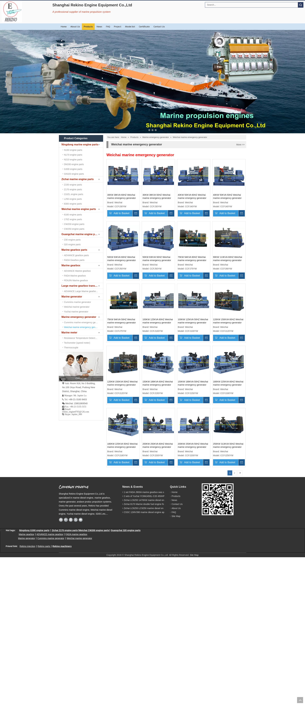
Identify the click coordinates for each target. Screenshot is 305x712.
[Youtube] (81, 666)
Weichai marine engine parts (78, 156)
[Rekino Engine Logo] (12, 11)
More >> (240, 144)
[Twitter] (76, 666)
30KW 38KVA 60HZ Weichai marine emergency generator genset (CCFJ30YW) (121, 200)
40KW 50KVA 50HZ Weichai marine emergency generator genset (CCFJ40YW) (121, 265)
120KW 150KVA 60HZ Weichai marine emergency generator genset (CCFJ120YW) (195, 396)
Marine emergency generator (78, 191)
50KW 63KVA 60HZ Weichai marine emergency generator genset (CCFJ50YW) (158, 265)
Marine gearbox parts (74, 168)
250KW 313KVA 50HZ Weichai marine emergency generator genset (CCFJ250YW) (159, 592)
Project (117, 26)
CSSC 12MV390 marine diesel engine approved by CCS (151, 659)
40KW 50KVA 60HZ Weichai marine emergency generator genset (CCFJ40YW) (194, 200)
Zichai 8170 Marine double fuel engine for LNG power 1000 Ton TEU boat (160, 651)
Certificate (144, 26)
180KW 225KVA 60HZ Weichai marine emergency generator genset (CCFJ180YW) (122, 527)
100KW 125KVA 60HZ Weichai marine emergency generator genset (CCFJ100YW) (122, 396)
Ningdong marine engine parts (79, 144)
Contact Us (159, 26)
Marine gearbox (70, 174)
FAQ (108, 26)
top (300, 700)
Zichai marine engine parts (77, 150)
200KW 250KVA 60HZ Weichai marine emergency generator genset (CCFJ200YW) (195, 527)
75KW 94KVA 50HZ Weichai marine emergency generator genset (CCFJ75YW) (194, 331)
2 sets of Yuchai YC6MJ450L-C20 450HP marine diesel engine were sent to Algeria (165, 643)
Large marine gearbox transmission (82, 179)
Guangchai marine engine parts (80, 162)
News (99, 26)
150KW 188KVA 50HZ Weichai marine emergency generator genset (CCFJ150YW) (195, 461)
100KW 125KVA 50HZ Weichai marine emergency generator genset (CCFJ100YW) (159, 396)
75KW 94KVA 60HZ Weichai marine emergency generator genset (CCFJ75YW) (121, 331)
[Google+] (66, 666)
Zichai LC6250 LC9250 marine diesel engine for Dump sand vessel (157, 655)
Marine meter (69, 197)
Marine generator (71, 185)
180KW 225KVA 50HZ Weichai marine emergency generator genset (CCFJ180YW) (159, 527)
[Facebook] (61, 666)
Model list (130, 26)
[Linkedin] (71, 666)
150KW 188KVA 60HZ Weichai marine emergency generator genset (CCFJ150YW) (159, 461)
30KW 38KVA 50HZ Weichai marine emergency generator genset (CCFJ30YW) (158, 200)
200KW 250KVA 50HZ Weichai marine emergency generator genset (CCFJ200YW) (122, 592)
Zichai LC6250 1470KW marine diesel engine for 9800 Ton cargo (155, 647)
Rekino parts (44, 693)
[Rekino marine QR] (204, 632)
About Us (75, 26)
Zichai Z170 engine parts (65, 677)
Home (64, 26)
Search (300, 4)
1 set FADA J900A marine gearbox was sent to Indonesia (152, 639)
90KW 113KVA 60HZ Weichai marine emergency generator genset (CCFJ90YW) (158, 331)
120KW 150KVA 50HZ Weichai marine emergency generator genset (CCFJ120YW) (122, 461)
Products (88, 26)
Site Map (174, 663)
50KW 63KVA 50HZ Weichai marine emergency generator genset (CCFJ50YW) (194, 265)
